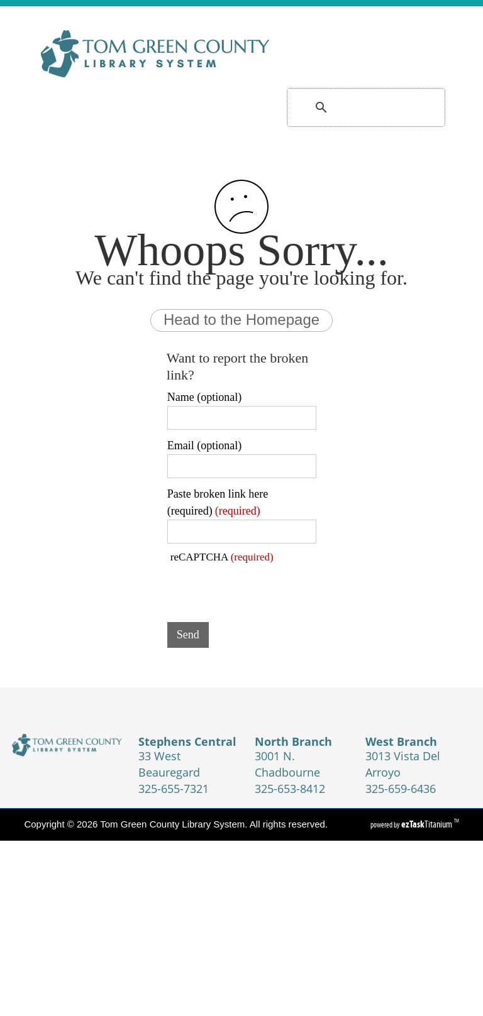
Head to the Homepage (241, 319)
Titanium (427, 824)
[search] (351, 107)
